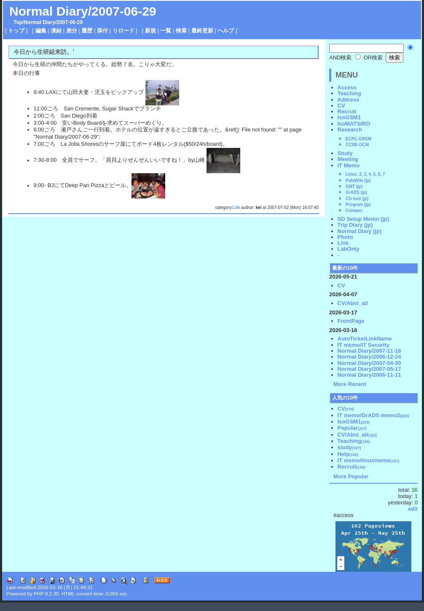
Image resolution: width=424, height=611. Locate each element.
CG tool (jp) (357, 198)
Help (348, 454)
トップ (16, 30)
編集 (40, 30)
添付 (102, 30)
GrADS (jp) (356, 192)
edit (413, 509)
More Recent (349, 384)
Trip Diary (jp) (355, 225)
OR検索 (369, 57)
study (349, 447)
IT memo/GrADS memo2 (373, 415)
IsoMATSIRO (354, 124)
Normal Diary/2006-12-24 (369, 357)
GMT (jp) (354, 186)
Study (345, 153)
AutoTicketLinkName (365, 338)
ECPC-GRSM (358, 139)
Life (236, 207)
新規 (150, 30)
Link (343, 243)
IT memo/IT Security (364, 345)
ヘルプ (225, 30)
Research (350, 129)
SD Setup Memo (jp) (363, 219)
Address (349, 99)
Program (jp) (358, 204)
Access (347, 87)
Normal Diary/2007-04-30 (369, 363)
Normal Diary (39, 22)
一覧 (165, 30)
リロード (123, 30)
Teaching (349, 93)
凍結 (56, 30)
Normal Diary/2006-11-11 (369, 375)
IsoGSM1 (349, 117)
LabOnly (349, 249)
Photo (345, 237)
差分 (71, 30)
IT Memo (349, 165)
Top (17, 22)
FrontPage (351, 321)
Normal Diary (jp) (360, 231)
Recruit (347, 111)
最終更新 (202, 30)
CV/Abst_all (353, 303)
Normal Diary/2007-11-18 (369, 351)
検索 (181, 30)
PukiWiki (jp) (358, 180)
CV (341, 105)
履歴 (86, 30)
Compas (354, 210)
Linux (351, 174)
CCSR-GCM (357, 144)
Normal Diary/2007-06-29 (82, 11)
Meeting (348, 159)
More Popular (350, 476)
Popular (352, 428)
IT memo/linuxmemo (369, 460)
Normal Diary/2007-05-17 (369, 369)
